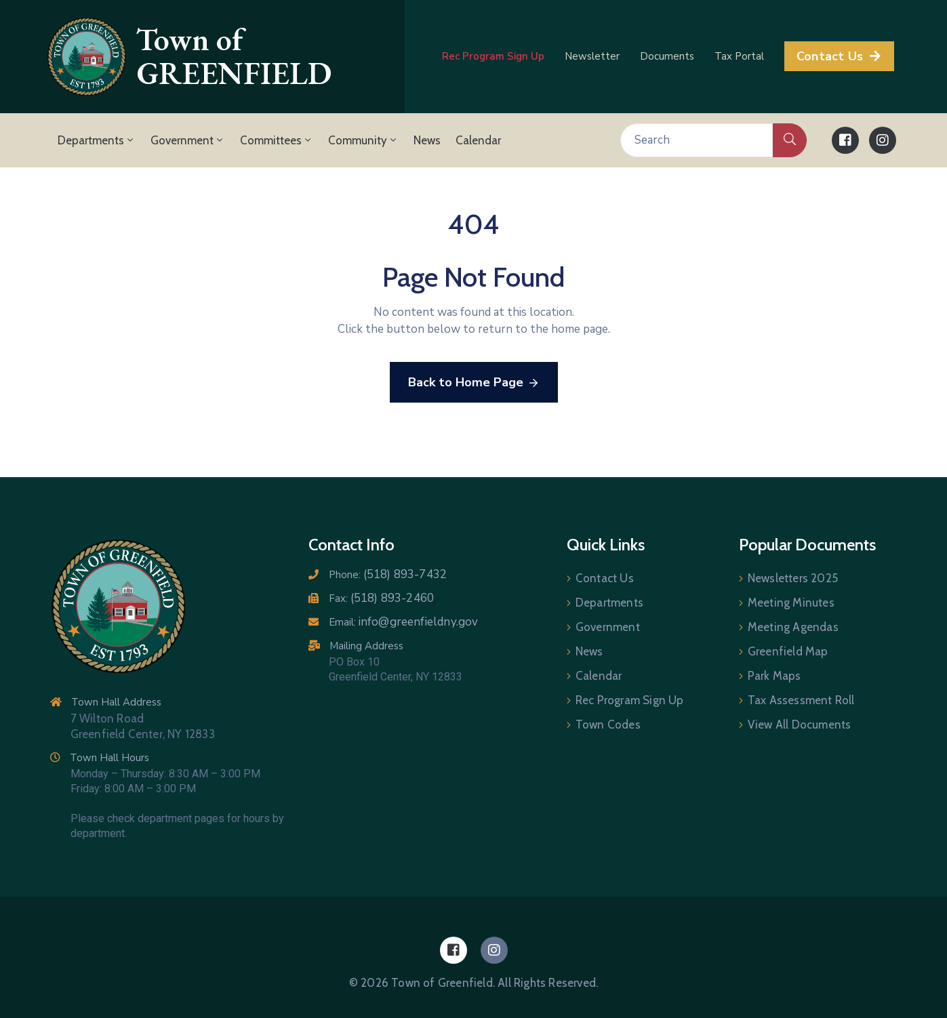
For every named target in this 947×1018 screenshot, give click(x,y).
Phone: (388, 575)
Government (187, 140)
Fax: (382, 598)
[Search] (696, 140)
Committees (276, 140)
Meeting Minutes (791, 602)
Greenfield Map (788, 651)
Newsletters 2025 (793, 578)
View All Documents (799, 724)
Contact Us (605, 578)
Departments (97, 140)
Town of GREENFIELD (233, 56)
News (427, 140)
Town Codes (608, 724)
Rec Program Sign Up (630, 700)
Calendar (478, 140)
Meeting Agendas (793, 627)
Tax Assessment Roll (801, 700)
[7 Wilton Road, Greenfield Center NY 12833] (412, 765)
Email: (404, 622)
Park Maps (774, 676)
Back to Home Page (474, 383)
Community (363, 140)
